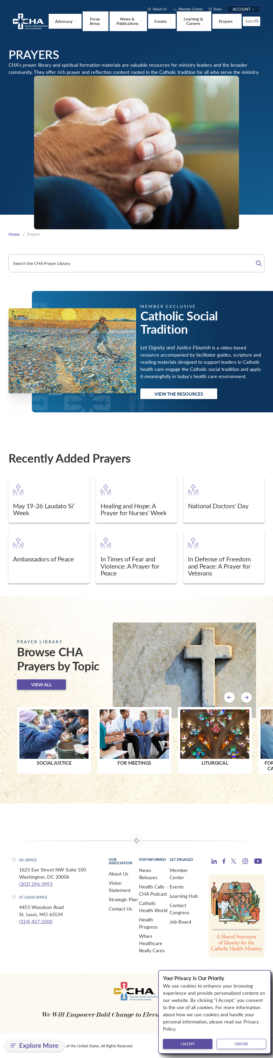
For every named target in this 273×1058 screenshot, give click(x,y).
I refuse (241, 1044)
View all (41, 684)
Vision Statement (120, 886)
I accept (188, 1044)
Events (177, 886)
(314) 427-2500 (35, 921)
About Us (118, 873)
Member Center (179, 873)
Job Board (180, 921)
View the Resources (178, 393)
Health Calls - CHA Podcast (153, 890)
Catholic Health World (153, 906)
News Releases (148, 873)
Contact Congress (179, 908)
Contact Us (120, 908)
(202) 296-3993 (35, 884)
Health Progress (148, 923)
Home (14, 233)
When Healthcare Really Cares (152, 943)
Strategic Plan (123, 899)
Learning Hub (184, 895)
